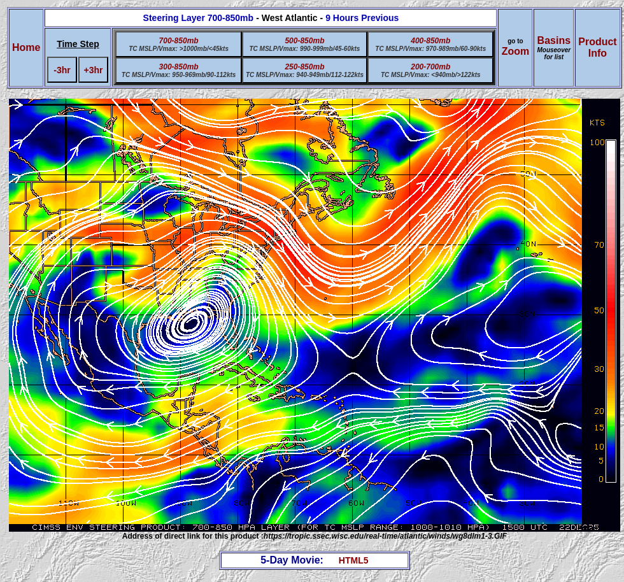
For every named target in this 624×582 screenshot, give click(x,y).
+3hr (93, 70)
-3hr (61, 70)
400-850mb (430, 40)
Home (26, 47)
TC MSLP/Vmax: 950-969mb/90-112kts (179, 74)
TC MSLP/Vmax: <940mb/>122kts (431, 74)
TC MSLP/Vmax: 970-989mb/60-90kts (430, 48)
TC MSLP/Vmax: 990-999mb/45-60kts (304, 48)
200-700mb (430, 66)
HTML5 (354, 560)
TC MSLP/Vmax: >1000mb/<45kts (179, 48)
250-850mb (304, 66)
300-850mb (179, 66)
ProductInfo (597, 47)
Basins (554, 47)
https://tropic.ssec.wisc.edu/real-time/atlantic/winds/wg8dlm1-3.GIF (385, 536)
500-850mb (304, 40)
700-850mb (179, 40)
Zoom (516, 51)
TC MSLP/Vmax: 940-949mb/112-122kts (305, 74)
